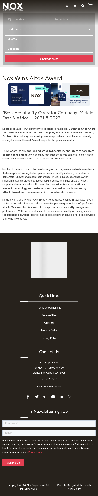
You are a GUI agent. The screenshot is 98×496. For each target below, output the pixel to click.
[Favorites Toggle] (75, 6)
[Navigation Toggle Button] (91, 6)
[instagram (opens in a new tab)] (69, 396)
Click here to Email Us (49, 386)
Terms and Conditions (49, 307)
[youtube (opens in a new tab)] (53, 396)
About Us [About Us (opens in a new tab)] (49, 323)
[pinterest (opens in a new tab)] (45, 396)
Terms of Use (49, 315)
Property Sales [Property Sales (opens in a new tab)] (49, 330)
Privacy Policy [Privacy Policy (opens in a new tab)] (49, 338)
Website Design (66, 485)
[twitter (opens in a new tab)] (36, 396)
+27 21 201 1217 (49, 379)
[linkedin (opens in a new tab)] (61, 396)
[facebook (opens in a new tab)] (28, 396)
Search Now (49, 58)
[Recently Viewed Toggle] (67, 6)
